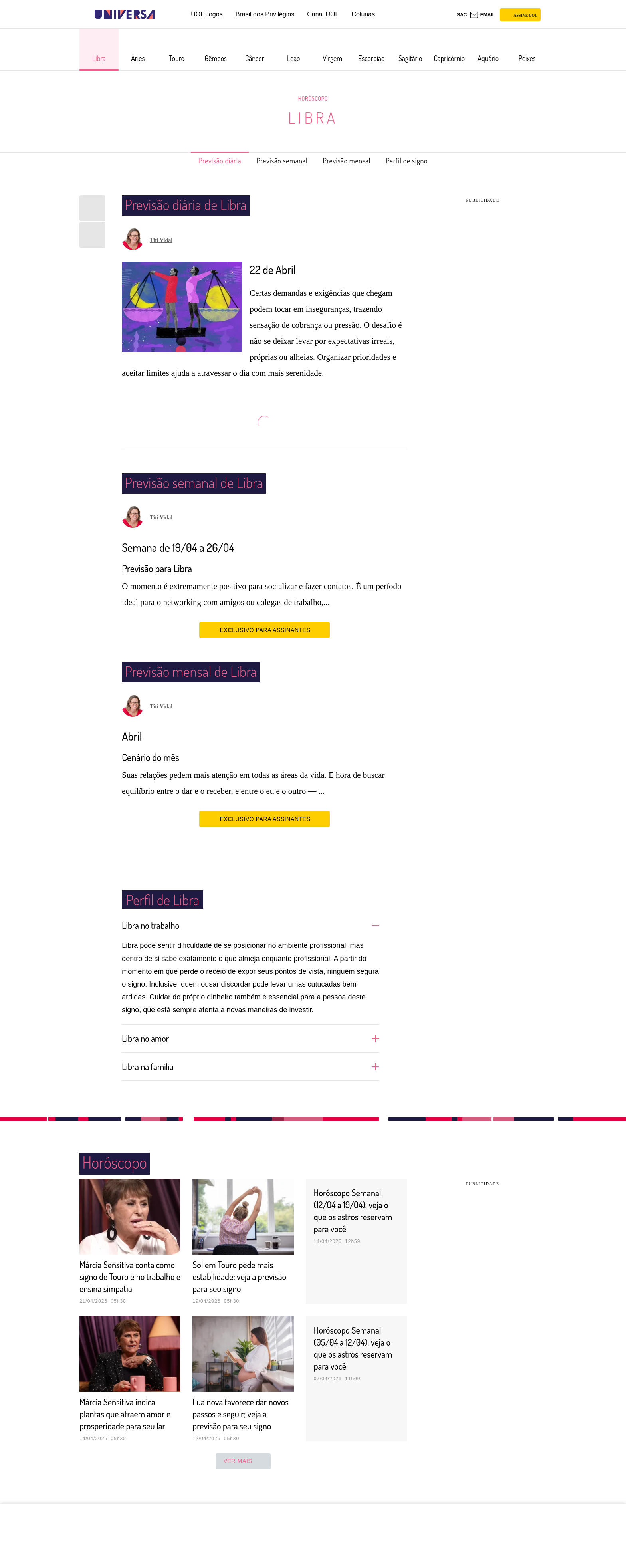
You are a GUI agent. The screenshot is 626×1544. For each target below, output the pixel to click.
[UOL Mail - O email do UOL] (482, 15)
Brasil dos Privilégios (265, 14)
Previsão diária (206, 161)
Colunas (363, 14)
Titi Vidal (161, 240)
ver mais (243, 1485)
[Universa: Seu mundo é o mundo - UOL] (125, 14)
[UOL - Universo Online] (161, 14)
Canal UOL (323, 14)
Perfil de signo (420, 161)
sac (462, 15)
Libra (313, 117)
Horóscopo (313, 98)
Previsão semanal (278, 161)
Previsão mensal (352, 161)
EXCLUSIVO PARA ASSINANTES (264, 629)
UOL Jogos (206, 14)
